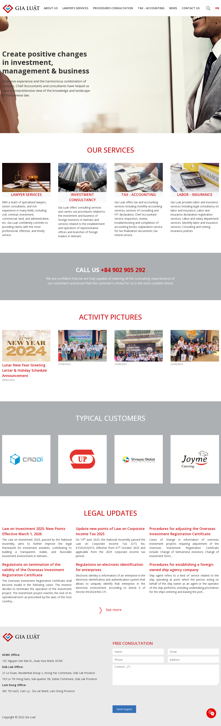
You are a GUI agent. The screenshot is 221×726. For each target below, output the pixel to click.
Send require (124, 709)
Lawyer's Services (75, 8)
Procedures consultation (113, 8)
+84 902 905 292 (123, 270)
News (173, 8)
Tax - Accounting (151, 8)
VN (217, 8)
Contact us (191, 8)
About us (51, 8)
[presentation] (142, 695)
